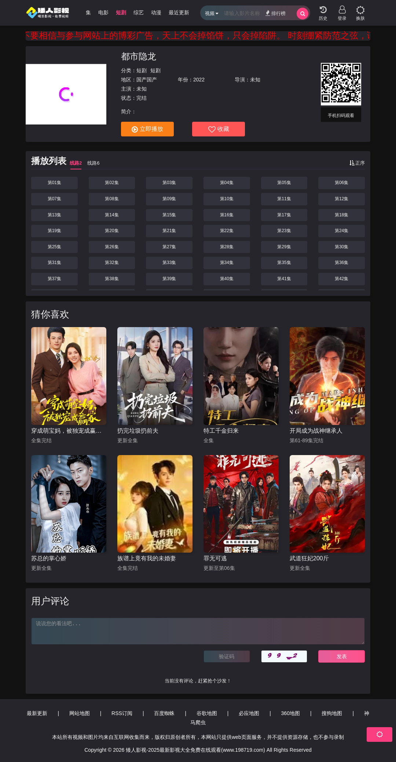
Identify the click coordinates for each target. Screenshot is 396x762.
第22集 (227, 230)
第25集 (54, 246)
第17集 (284, 214)
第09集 (169, 198)
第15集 (169, 214)
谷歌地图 (207, 713)
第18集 (341, 214)
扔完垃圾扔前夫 (137, 431)
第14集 (111, 214)
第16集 (227, 214)
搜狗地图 (332, 713)
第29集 (284, 246)
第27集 (169, 246)
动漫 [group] (156, 12)
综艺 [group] (138, 12)
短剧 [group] (121, 12)
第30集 (341, 246)
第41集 (284, 278)
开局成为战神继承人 (316, 431)
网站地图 (79, 713)
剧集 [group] (86, 12)
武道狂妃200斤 (309, 558)
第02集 (111, 182)
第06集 (341, 182)
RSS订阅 (121, 713)
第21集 (169, 230)
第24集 (341, 230)
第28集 (227, 246)
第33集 (169, 262)
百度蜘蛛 (164, 713)
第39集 (169, 278)
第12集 (341, 198)
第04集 (227, 182)
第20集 (111, 230)
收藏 (218, 129)
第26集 (111, 246)
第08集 (111, 198)
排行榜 (275, 13)
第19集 (54, 230)
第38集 (111, 278)
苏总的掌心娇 (48, 558)
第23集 (284, 230)
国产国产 (146, 80)
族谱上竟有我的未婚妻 (146, 558)
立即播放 (147, 129)
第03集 (169, 182)
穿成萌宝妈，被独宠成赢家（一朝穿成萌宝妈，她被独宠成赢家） (68, 431)
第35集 (284, 262)
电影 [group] (103, 12)
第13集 (54, 214)
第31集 (54, 262)
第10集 (227, 198)
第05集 (284, 182)
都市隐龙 (138, 56)
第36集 (341, 262)
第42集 (341, 278)
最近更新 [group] (179, 12)
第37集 (54, 278)
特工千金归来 (221, 431)
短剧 (141, 70)
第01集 (54, 182)
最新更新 (37, 713)
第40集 (227, 278)
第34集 (227, 262)
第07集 (54, 198)
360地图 (290, 713)
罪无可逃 (215, 558)
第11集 (284, 198)
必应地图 (249, 713)
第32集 (111, 262)
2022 (199, 80)
